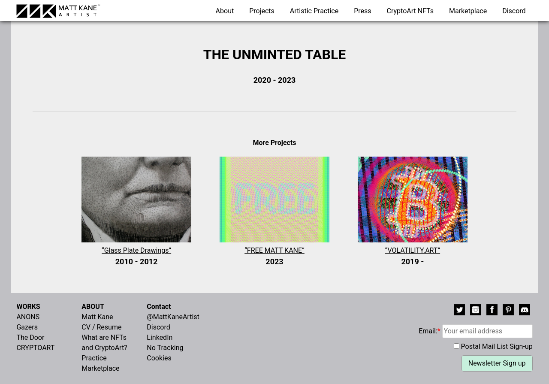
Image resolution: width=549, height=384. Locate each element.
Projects (261, 11)
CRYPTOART (35, 348)
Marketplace (468, 11)
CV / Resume (101, 327)
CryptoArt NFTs (410, 11)
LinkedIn (159, 337)
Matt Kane (97, 317)
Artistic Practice (314, 11)
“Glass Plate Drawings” (136, 256)
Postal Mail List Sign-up (497, 346)
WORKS (28, 306)
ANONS (27, 317)
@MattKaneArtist (173, 317)
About (225, 11)
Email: (475, 331)
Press (362, 11)
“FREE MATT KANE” (274, 256)
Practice (93, 358)
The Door (30, 337)
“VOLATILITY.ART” (412, 256)
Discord (513, 11)
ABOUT (92, 306)
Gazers (27, 327)
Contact (159, 306)
